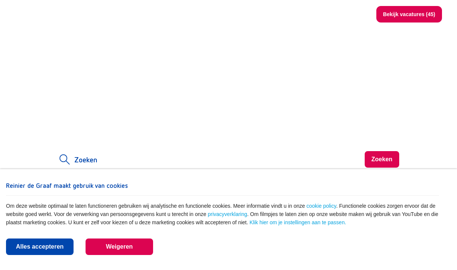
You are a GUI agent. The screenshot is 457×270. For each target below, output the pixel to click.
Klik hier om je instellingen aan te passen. (298, 222)
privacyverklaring (227, 214)
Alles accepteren (39, 246)
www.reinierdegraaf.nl (301, 14)
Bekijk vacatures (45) (409, 14)
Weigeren (119, 246)
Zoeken (352, 14)
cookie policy (321, 206)
